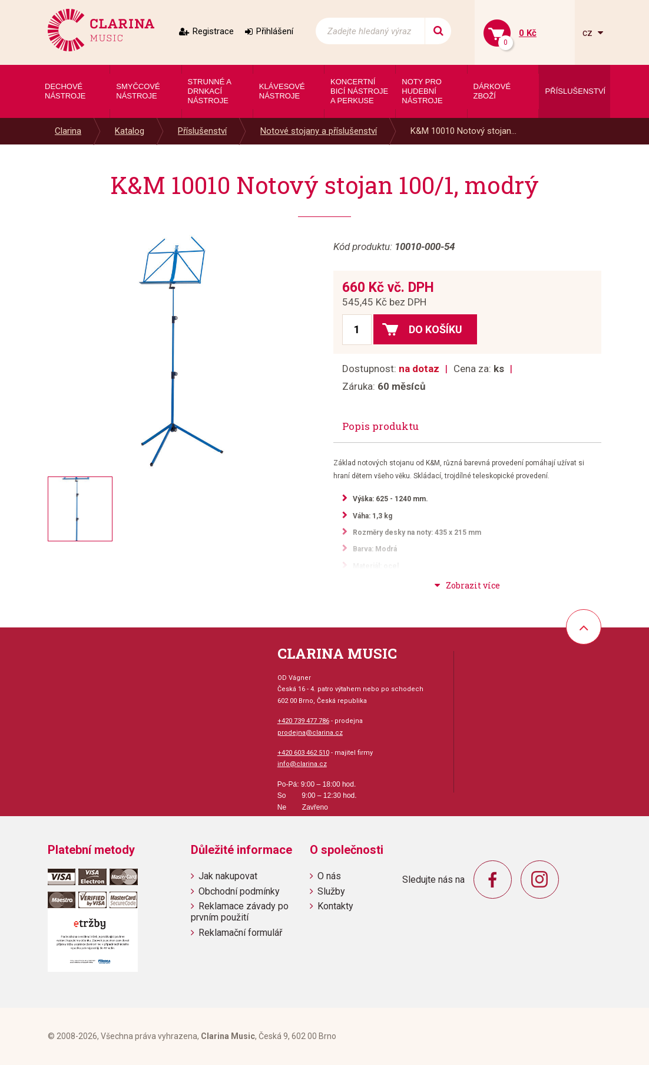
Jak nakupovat (227, 876)
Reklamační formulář (240, 932)
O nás (329, 876)
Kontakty (335, 906)
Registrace (213, 31)
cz (588, 32)
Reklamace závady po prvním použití (240, 911)
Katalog (129, 131)
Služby (331, 891)
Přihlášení (274, 31)
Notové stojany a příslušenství (318, 131)
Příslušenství (202, 131)
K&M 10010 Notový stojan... (463, 131)
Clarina (68, 131)
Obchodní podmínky (239, 891)
